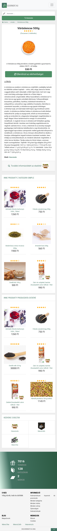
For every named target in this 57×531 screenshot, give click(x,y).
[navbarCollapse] (52, 4)
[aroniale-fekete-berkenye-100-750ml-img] (15, 198)
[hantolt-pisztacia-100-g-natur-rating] (41, 381)
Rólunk (32, 518)
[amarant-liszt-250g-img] (41, 234)
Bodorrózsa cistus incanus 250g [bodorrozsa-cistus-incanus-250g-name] (15, 247)
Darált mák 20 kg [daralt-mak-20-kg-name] (15, 365)
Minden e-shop (35, 506)
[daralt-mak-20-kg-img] (15, 354)
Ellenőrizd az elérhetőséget (28, 74)
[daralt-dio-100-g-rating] (15, 261)
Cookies (33, 521)
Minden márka (35, 503)
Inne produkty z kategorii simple (19, 178)
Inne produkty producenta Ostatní (20, 298)
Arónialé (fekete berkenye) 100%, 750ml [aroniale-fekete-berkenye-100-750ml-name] (15, 210)
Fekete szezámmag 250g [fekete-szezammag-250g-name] (41, 209)
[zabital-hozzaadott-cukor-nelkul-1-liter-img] (15, 391)
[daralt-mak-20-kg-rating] (15, 344)
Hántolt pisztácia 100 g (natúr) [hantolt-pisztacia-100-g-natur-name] (41, 398)
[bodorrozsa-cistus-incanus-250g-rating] (15, 224)
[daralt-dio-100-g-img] (15, 271)
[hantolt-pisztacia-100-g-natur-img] (41, 389)
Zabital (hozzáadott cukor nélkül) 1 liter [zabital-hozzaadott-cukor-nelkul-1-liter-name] (15, 403)
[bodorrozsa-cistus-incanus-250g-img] (15, 234)
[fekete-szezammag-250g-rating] (41, 187)
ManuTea (5, 524)
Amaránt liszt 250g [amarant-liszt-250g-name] (41, 246)
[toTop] (54, 529)
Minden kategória (36, 501)
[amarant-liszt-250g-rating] (41, 224)
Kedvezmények (35, 511)
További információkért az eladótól (28, 166)
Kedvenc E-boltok (12, 417)
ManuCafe (17, 524)
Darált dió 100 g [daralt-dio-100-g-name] (14, 282)
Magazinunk (6, 518)
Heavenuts (13, 157)
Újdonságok (34, 508)
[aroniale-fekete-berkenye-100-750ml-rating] (15, 187)
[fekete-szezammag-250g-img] (41, 198)
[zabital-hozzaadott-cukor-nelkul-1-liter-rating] (15, 381)
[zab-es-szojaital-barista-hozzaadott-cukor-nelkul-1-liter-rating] (41, 261)
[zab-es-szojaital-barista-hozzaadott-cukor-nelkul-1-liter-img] (41, 271)
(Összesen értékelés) (28, 33)
